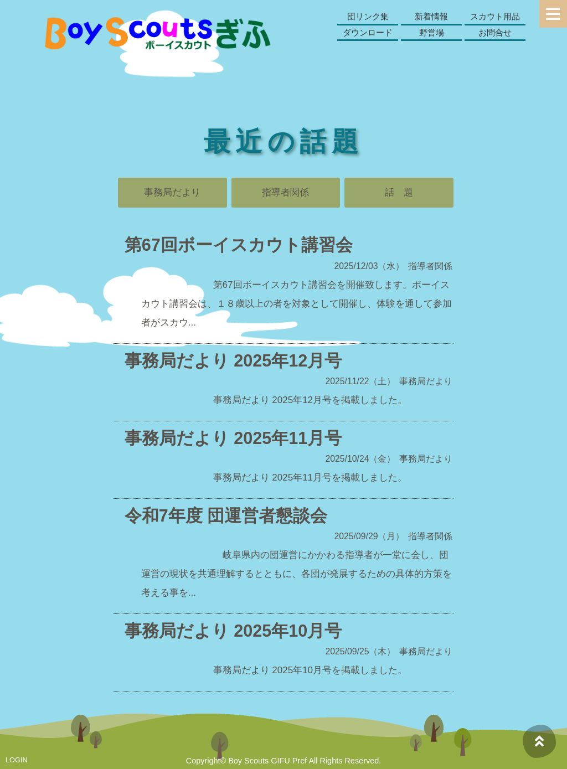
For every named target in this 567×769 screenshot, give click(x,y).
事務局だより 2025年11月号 (233, 438)
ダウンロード (368, 32)
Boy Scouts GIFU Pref (267, 760)
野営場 (431, 32)
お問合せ (495, 32)
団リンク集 (368, 16)
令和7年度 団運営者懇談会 (226, 515)
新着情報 (431, 16)
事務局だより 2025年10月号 (233, 630)
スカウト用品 (495, 16)
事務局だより (172, 192)
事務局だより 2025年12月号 (233, 360)
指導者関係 (285, 192)
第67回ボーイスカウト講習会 (239, 244)
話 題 (399, 192)
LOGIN (17, 760)
